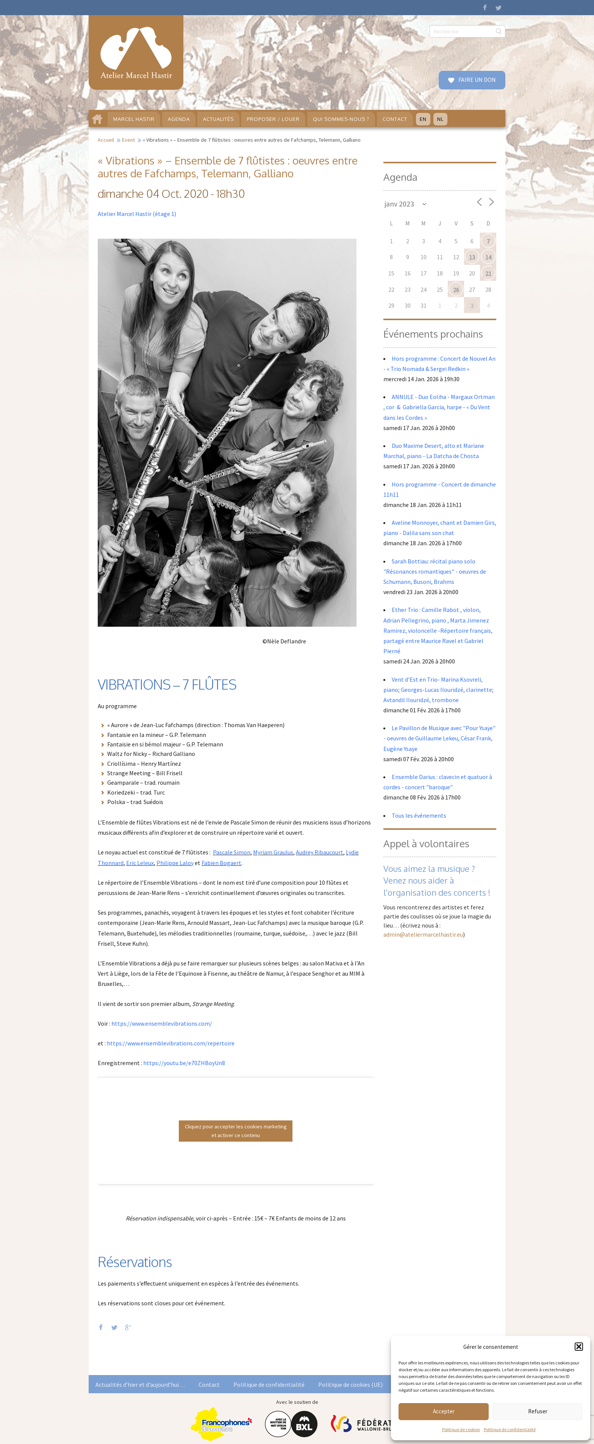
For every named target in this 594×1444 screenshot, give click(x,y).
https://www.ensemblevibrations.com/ (161, 1023)
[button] (579, 1346)
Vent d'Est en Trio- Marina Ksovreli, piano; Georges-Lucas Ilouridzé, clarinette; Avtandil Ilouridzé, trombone (438, 690)
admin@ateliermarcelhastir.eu (423, 934)
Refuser (537, 1411)
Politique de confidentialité (510, 1429)
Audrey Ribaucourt (319, 852)
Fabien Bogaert (221, 863)
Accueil (106, 139)
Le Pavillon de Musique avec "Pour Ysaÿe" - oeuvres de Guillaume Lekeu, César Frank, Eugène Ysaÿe (439, 738)
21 (488, 273)
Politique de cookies (461, 1429)
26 (456, 290)
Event (128, 139)
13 (472, 257)
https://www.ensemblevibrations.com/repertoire (170, 1043)
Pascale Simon (231, 852)
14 (488, 257)
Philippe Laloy (175, 863)
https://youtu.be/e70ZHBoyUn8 (184, 1063)
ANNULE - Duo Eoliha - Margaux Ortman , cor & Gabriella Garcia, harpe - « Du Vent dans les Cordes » (439, 407)
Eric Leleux (140, 863)
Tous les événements (419, 815)
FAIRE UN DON (476, 79)
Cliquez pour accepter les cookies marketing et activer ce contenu (236, 1131)
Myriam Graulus (273, 852)
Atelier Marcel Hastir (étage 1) (137, 213)
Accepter (444, 1411)
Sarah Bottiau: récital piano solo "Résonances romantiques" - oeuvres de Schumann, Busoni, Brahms (434, 571)
